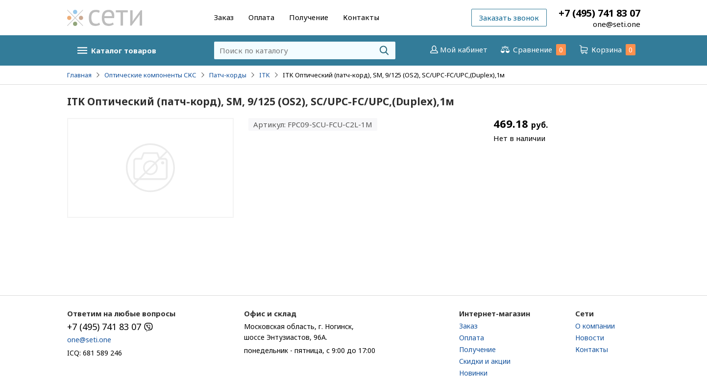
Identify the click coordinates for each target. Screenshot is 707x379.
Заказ (224, 17)
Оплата (261, 17)
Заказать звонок (509, 18)
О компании (595, 326)
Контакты (361, 17)
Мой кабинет (458, 49)
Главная (79, 75)
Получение (308, 17)
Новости (589, 337)
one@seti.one (616, 24)
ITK (264, 75)
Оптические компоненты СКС (150, 75)
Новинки (473, 373)
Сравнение (532, 50)
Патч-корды (227, 75)
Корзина (606, 50)
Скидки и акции (485, 361)
